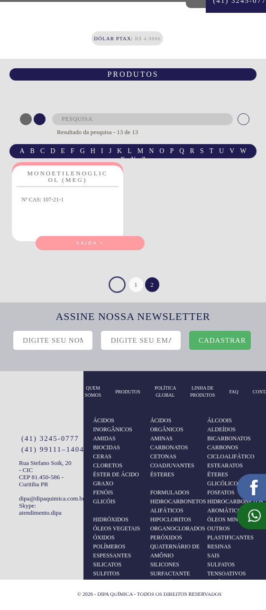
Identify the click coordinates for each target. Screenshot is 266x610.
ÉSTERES (162, 474)
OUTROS (218, 528)
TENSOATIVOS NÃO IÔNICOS (119, 596)
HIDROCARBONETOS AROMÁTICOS (233, 506)
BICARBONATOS (229, 438)
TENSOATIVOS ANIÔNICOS (226, 578)
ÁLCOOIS (219, 420)
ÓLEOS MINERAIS (231, 519)
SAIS (213, 555)
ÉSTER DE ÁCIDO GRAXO (116, 479)
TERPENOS (164, 591)
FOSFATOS (221, 492)
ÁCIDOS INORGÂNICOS (112, 425)
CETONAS (163, 456)
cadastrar (222, 340)
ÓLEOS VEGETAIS (116, 528)
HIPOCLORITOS (170, 519)
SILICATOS (107, 564)
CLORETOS (107, 465)
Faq (233, 391)
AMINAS (161, 438)
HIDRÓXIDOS (110, 519)
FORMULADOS (170, 492)
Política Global (165, 391)
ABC (26, 119)
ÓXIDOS (103, 537)
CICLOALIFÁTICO (230, 456)
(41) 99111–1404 (52, 449)
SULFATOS (221, 564)
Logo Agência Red (58, 592)
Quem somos (93, 391)
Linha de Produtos (202, 391)
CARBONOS (222, 447)
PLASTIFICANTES (230, 537)
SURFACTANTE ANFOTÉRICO (170, 578)
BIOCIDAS (106, 447)
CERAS (102, 456)
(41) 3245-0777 (50, 438)
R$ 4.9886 (127, 38)
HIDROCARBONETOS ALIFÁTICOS (176, 506)
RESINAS (219, 546)
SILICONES (164, 564)
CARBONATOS (169, 447)
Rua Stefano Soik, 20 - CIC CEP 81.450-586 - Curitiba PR (45, 473)
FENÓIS (103, 492)
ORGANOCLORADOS (176, 528)
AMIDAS (104, 438)
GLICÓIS (104, 501)
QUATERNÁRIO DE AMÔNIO (175, 551)
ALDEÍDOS (221, 429)
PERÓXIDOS (166, 537)
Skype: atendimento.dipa (40, 509)
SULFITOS (106, 573)
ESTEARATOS (225, 465)
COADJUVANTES (172, 465)
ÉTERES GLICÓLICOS (224, 479)
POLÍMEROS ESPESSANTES (112, 551)
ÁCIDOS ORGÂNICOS (166, 425)
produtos (127, 391)
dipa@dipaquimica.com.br (46, 498)
